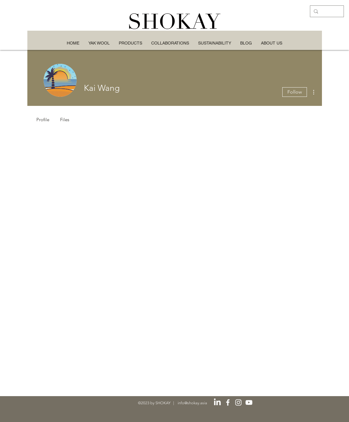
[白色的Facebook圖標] (228, 402)
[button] (215, 43)
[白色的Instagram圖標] (238, 402)
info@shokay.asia (192, 403)
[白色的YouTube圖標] (249, 402)
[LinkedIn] (217, 402)
